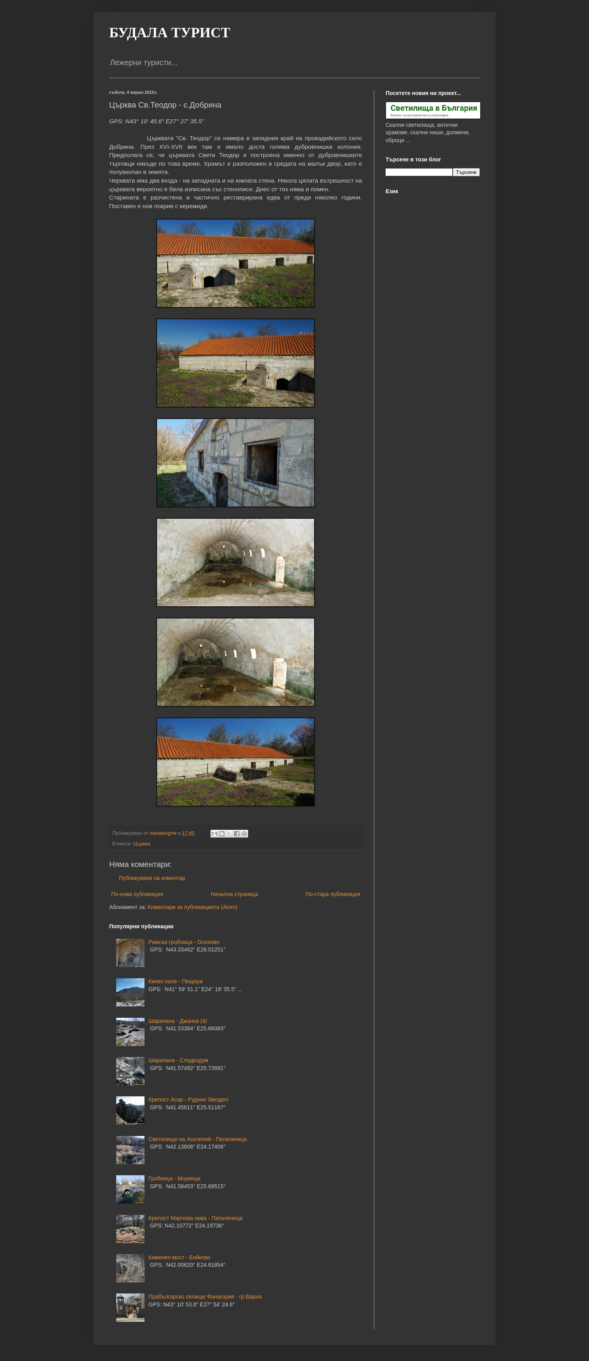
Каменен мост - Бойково (179, 1257)
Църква (141, 844)
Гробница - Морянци (174, 1178)
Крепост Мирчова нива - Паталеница (195, 1218)
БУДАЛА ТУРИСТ (169, 32)
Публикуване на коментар (152, 878)
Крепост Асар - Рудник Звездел (188, 1099)
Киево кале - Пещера (175, 981)
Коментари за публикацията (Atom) (192, 907)
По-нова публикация (137, 894)
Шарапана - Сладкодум (178, 1060)
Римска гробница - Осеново (184, 942)
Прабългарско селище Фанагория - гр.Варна (205, 1296)
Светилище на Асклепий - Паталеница (197, 1139)
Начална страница (234, 894)
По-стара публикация (332, 894)
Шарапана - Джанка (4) (177, 1021)
